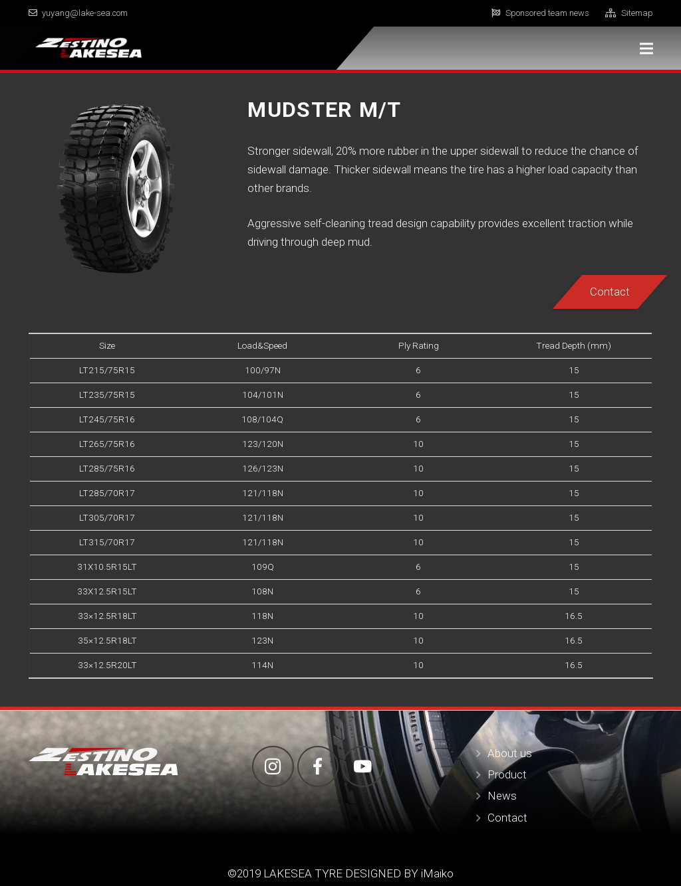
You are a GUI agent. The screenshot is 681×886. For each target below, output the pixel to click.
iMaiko (437, 873)
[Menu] (646, 48)
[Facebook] (318, 767)
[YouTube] (363, 767)
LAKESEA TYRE (301, 873)
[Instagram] (273, 767)
